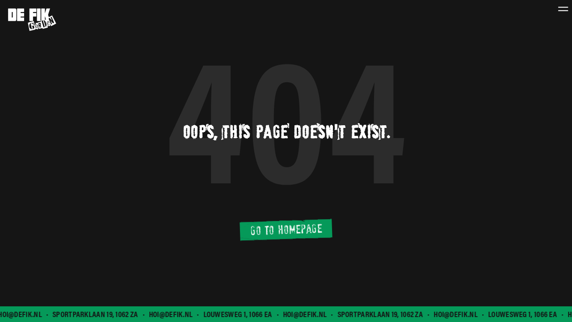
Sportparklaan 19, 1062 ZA (96, 314)
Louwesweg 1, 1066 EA (238, 314)
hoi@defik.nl (171, 314)
